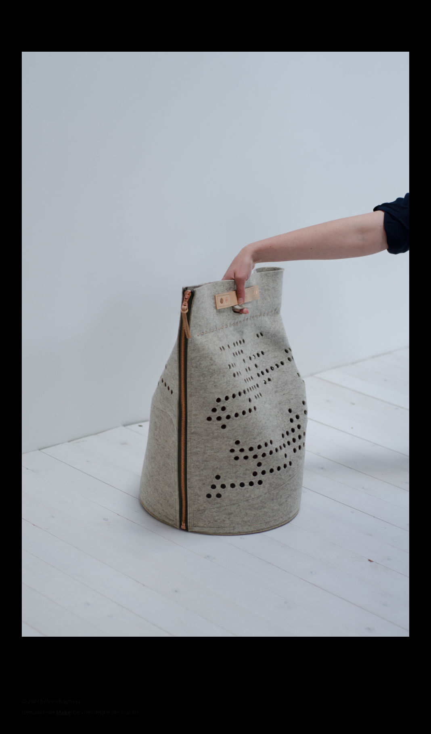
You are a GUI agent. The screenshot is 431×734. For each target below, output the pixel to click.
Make (63, 712)
